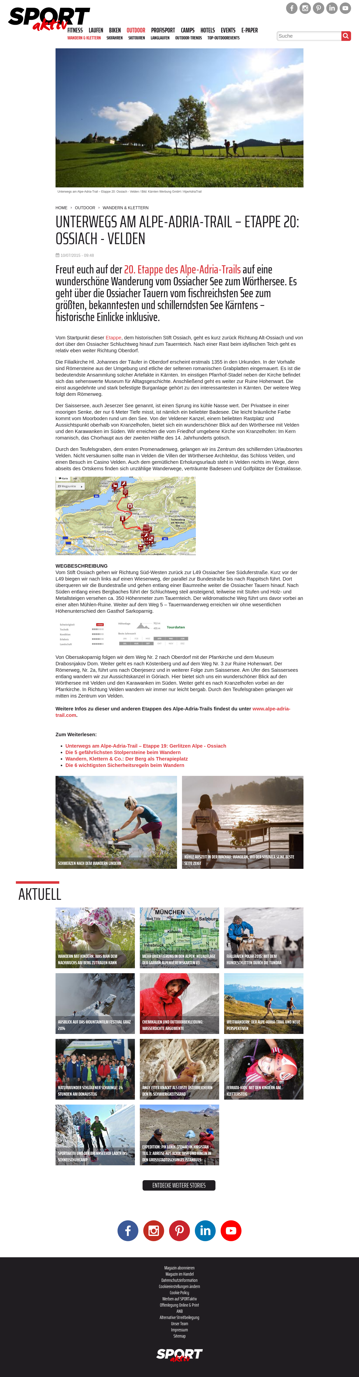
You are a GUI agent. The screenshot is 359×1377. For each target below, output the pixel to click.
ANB (180, 1311)
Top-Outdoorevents (223, 37)
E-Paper (249, 30)
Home (61, 208)
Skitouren (136, 37)
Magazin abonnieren (179, 1268)
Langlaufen (160, 37)
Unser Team (179, 1323)
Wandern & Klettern (84, 37)
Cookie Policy (179, 1292)
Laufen (96, 30)
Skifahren (115, 37)
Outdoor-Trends (188, 37)
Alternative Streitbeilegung (179, 1317)
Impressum (179, 1330)
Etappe (113, 337)
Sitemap (180, 1336)
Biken (115, 30)
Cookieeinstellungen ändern (179, 1286)
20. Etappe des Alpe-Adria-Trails (182, 269)
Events (228, 30)
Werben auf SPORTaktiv (179, 1299)
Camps (188, 30)
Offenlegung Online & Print (179, 1305)
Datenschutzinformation (179, 1280)
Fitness (75, 30)
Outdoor (136, 30)
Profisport (163, 30)
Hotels (208, 30)
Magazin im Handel (180, 1274)
